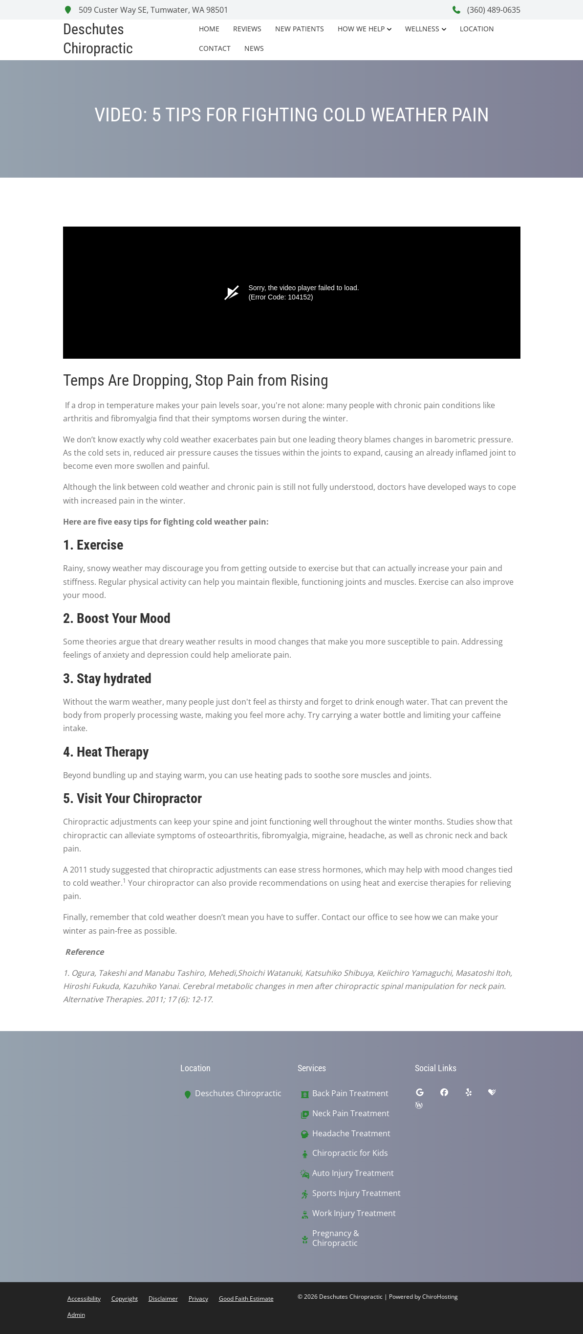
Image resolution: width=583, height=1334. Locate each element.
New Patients (299, 28)
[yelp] (476, 1094)
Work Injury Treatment (354, 1213)
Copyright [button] (124, 1298)
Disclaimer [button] (163, 1298)
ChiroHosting (440, 1296)
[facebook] (451, 1094)
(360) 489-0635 (486, 9)
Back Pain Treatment (350, 1093)
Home (209, 28)
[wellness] (426, 1107)
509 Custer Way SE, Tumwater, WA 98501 (145, 9)
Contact (215, 48)
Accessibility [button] (84, 1298)
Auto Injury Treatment (353, 1173)
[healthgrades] (499, 1094)
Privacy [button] (198, 1298)
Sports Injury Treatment (356, 1193)
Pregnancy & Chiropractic (335, 1238)
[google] (427, 1094)
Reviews (247, 28)
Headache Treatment (351, 1133)
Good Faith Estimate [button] (246, 1298)
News (254, 48)
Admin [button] (76, 1315)
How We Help (361, 28)
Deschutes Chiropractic (238, 1093)
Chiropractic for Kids (350, 1153)
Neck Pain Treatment (350, 1113)
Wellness (422, 28)
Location (477, 28)
